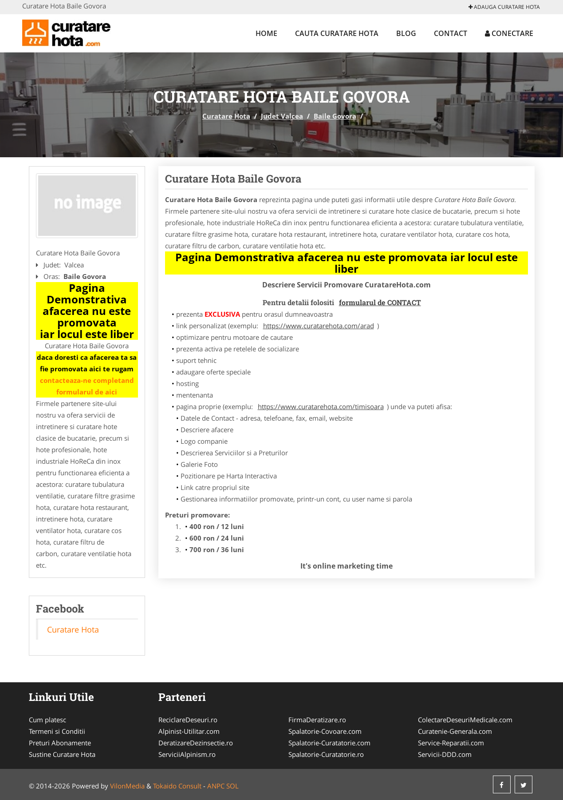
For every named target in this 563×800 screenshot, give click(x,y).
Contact (450, 33)
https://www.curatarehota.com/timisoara (321, 406)
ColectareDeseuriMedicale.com (465, 719)
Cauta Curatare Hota (336, 33)
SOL (232, 785)
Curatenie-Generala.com (455, 731)
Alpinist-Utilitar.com (189, 731)
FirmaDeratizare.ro (317, 719)
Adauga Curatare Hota (504, 7)
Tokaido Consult (177, 785)
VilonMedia (127, 785)
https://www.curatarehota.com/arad (318, 325)
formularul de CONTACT (380, 302)
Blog (406, 33)
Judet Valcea (282, 115)
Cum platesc (47, 719)
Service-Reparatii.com (451, 742)
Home (266, 33)
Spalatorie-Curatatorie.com (329, 742)
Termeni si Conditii (57, 731)
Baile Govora (335, 115)
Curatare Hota (226, 115)
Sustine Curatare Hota (62, 754)
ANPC (215, 785)
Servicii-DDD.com (445, 754)
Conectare (509, 33)
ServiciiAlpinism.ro (187, 754)
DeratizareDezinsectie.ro (195, 742)
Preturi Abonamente (60, 742)
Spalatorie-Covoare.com (325, 731)
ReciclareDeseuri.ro (187, 719)
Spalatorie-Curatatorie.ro (326, 754)
